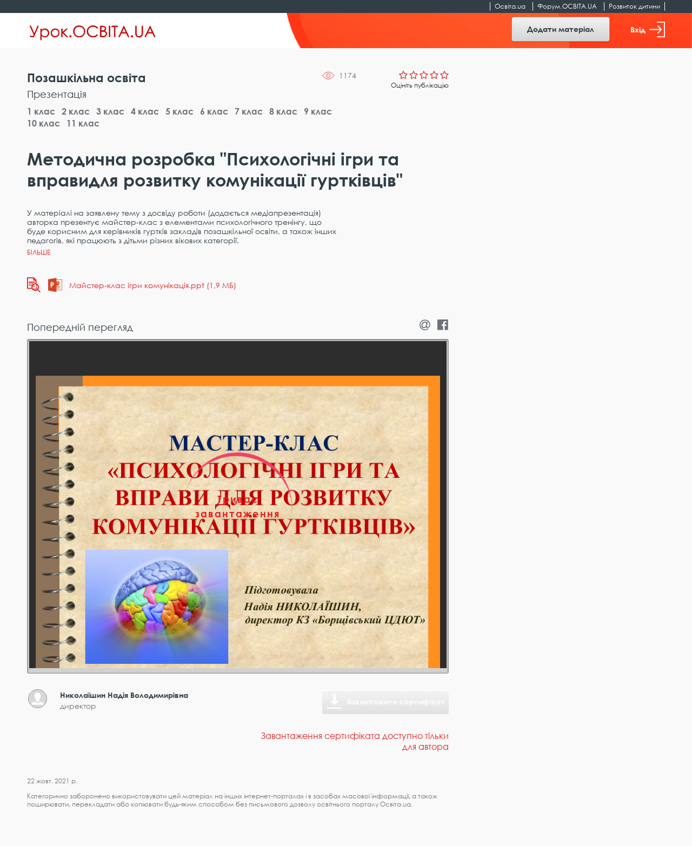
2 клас (76, 111)
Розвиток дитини (634, 6)
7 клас (249, 111)
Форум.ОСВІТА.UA (567, 6)
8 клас (283, 111)
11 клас (82, 123)
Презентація (56, 94)
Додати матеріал (560, 29)
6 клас (214, 111)
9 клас (318, 111)
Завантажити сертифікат (396, 701)
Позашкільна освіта (86, 77)
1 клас (41, 111)
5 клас (179, 111)
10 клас (43, 123)
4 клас (145, 111)
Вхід (647, 29)
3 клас (110, 111)
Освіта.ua (510, 6)
